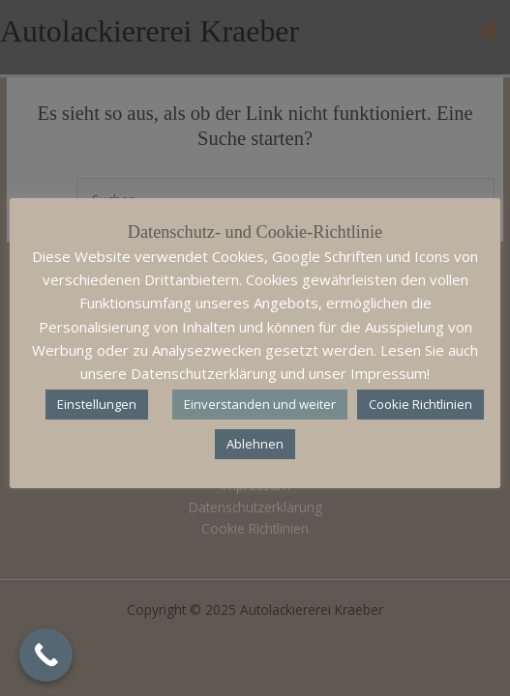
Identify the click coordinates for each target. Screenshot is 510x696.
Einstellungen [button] (96, 404)
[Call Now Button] (46, 655)
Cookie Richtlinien (420, 404)
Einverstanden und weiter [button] (260, 404)
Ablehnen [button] (255, 443)
